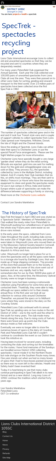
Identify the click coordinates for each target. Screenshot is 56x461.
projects (16, 14)
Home (5, 440)
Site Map (6, 457)
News (5, 444)
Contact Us (7, 436)
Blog (4, 432)
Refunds (6, 453)
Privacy (5, 449)
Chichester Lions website (32, 195)
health (24, 14)
